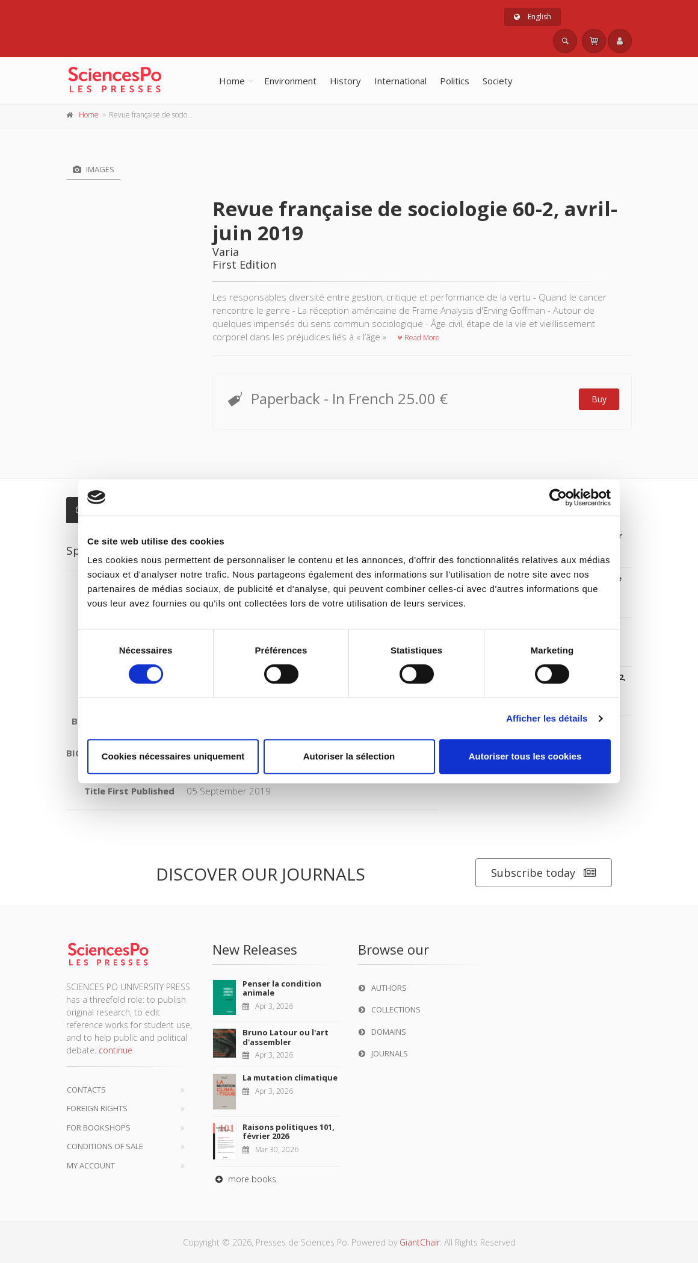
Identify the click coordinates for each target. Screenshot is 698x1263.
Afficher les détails (546, 718)
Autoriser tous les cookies (525, 756)
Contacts (86, 1089)
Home (232, 81)
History (345, 81)
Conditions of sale (105, 1146)
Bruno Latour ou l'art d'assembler (285, 1037)
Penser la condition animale (281, 988)
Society (498, 81)
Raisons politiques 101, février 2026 (288, 1131)
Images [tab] (93, 169)
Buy (599, 399)
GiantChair (420, 1242)
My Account (91, 1165)
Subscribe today (543, 873)
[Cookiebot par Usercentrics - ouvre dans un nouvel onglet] (558, 497)
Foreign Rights (97, 1108)
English (532, 16)
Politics (454, 81)
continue (115, 1050)
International (400, 81)
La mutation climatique (290, 1077)
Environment (290, 81)
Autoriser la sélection (349, 756)
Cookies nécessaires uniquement (173, 756)
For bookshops (99, 1127)
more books (244, 1179)
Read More (419, 337)
